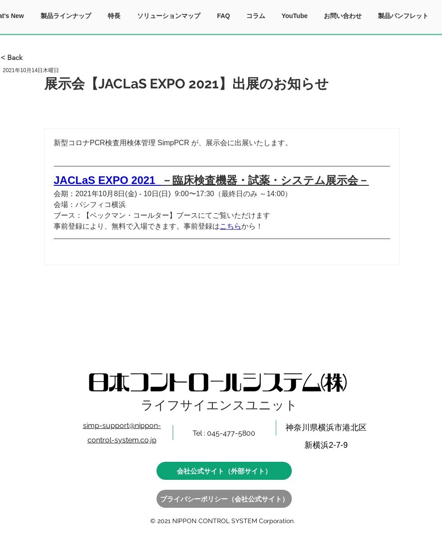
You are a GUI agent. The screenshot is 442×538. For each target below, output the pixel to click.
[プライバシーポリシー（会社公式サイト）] (224, 499)
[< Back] (30, 58)
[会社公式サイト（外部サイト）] (224, 471)
